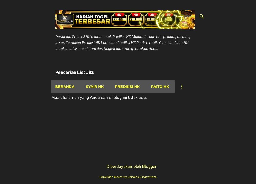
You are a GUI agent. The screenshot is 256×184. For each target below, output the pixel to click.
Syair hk (95, 86)
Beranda (65, 86)
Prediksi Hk (127, 86)
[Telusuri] (202, 16)
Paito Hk (160, 86)
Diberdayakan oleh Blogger (128, 166)
